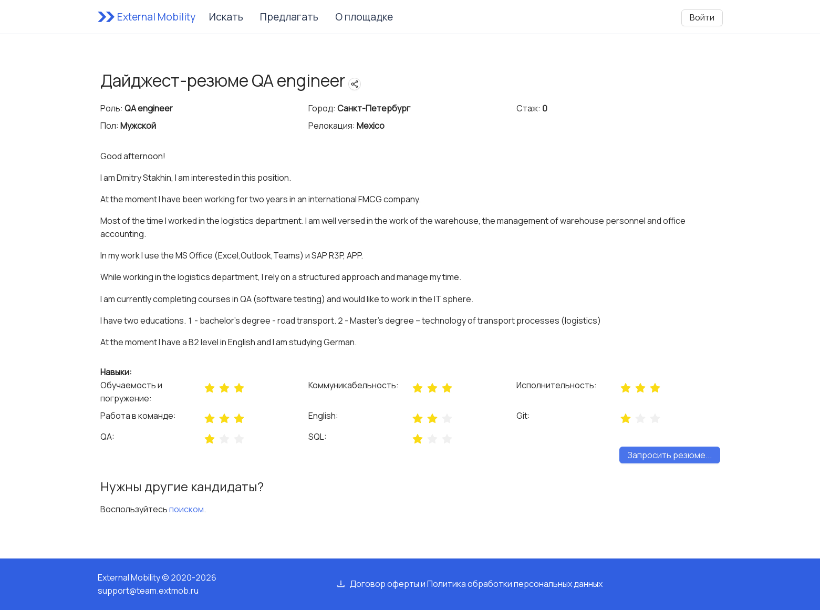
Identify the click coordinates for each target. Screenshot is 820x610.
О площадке (364, 17)
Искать (226, 17)
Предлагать (289, 17)
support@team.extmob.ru (148, 590)
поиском (186, 509)
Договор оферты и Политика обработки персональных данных (476, 584)
